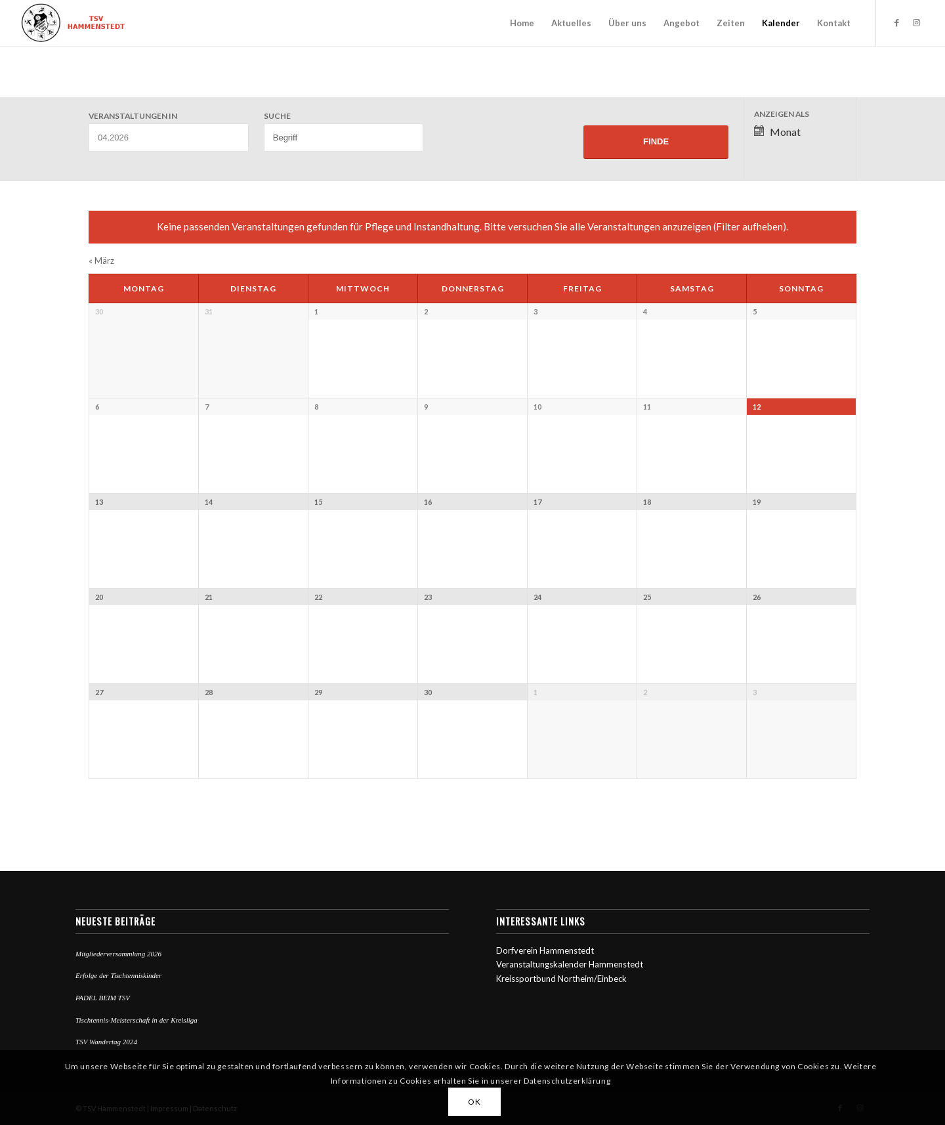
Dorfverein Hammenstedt (545, 950)
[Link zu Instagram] (916, 22)
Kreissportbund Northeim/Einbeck (561, 978)
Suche (277, 116)
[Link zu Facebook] (896, 22)
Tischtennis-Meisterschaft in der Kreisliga (136, 1020)
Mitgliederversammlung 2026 (118, 954)
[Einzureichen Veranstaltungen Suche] (655, 142)
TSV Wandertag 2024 (106, 1042)
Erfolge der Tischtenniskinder (118, 975)
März (101, 260)
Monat (777, 131)
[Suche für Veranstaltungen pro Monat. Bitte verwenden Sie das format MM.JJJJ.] (169, 137)
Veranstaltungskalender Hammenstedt (569, 964)
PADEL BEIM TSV (102, 998)
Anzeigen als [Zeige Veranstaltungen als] (781, 114)
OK (474, 1102)
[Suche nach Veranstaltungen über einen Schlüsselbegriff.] (344, 137)
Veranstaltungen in (133, 116)
